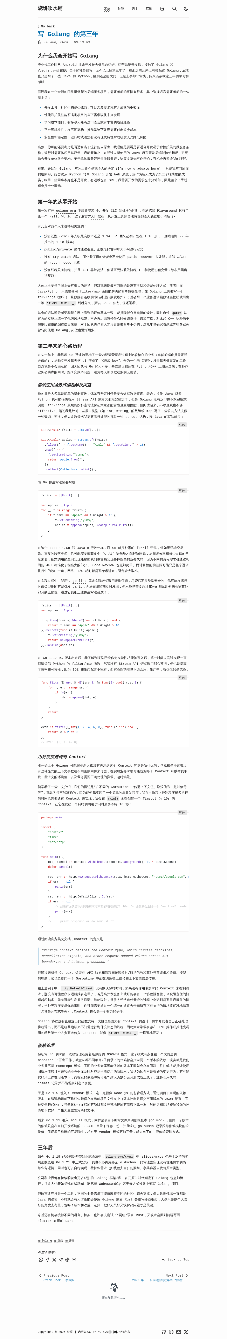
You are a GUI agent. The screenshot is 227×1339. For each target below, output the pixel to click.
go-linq (80, 581)
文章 (107, 9)
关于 (135, 9)
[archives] (162, 8)
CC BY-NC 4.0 (102, 1332)
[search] (174, 8)
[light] (186, 8)
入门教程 (97, 216)
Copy (182, 424)
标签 (121, 9)
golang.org (66, 211)
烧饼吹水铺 (50, 8)
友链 (149, 9)
